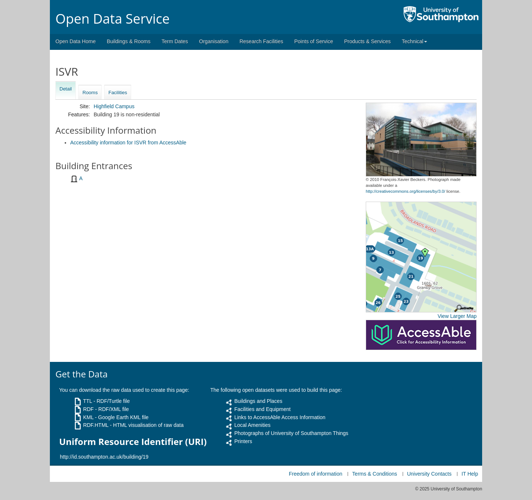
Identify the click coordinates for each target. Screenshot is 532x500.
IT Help (469, 474)
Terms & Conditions (374, 474)
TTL (87, 401)
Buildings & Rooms (128, 41)
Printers (243, 441)
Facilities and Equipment (262, 409)
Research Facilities (261, 41)
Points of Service (313, 41)
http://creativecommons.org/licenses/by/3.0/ (405, 191)
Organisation (213, 41)
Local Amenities (252, 425)
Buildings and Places (258, 401)
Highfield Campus (113, 106)
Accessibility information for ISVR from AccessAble (128, 142)
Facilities (117, 92)
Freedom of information (315, 474)
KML (88, 417)
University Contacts (429, 474)
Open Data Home (75, 41)
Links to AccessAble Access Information (279, 417)
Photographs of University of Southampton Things (291, 433)
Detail (65, 89)
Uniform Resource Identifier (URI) (133, 441)
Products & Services (367, 41)
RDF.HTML (96, 425)
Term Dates (174, 41)
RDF (88, 409)
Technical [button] (414, 41)
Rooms (90, 92)
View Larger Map (457, 316)
